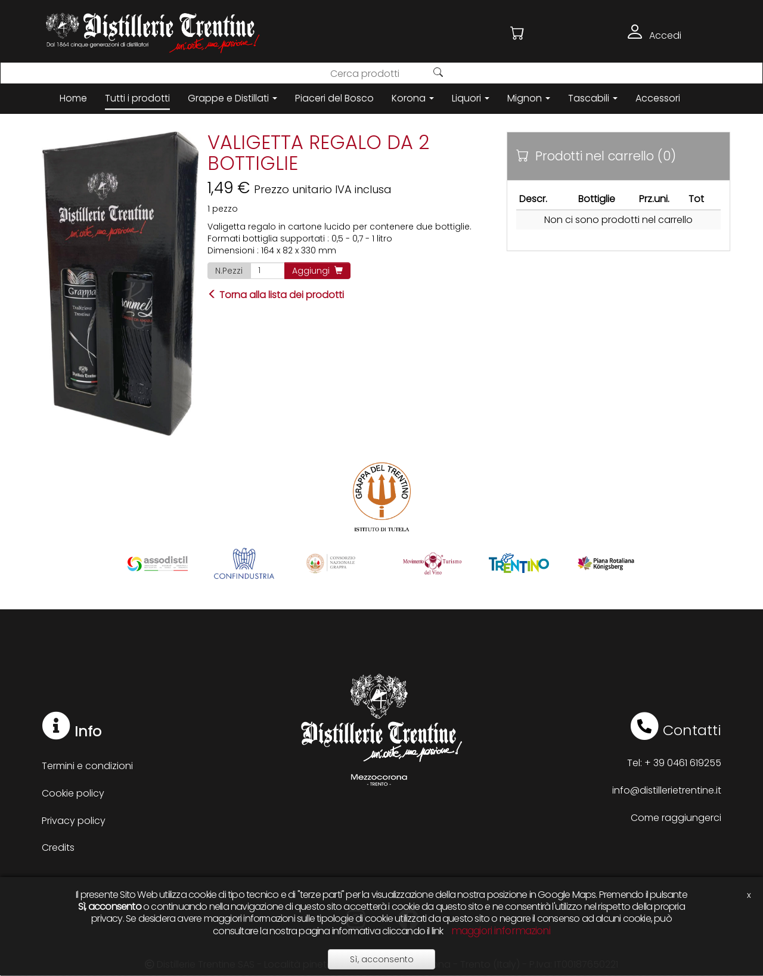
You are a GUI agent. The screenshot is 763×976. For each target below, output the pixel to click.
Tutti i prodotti (137, 98)
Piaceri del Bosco (334, 98)
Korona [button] (413, 98)
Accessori (657, 98)
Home (73, 98)
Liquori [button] (470, 98)
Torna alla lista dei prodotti (275, 295)
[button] (517, 33)
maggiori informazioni (500, 931)
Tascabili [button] (593, 98)
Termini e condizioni (87, 766)
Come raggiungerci (676, 818)
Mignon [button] (528, 98)
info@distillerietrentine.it (666, 790)
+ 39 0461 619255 (682, 763)
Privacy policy (74, 821)
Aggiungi (317, 271)
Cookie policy (73, 793)
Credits (58, 847)
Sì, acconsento (382, 959)
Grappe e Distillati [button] (232, 98)
